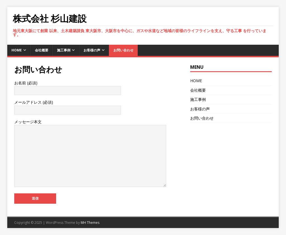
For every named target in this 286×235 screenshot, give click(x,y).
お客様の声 (92, 50)
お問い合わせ (123, 50)
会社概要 (41, 50)
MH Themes (90, 222)
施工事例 (63, 50)
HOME (16, 50)
